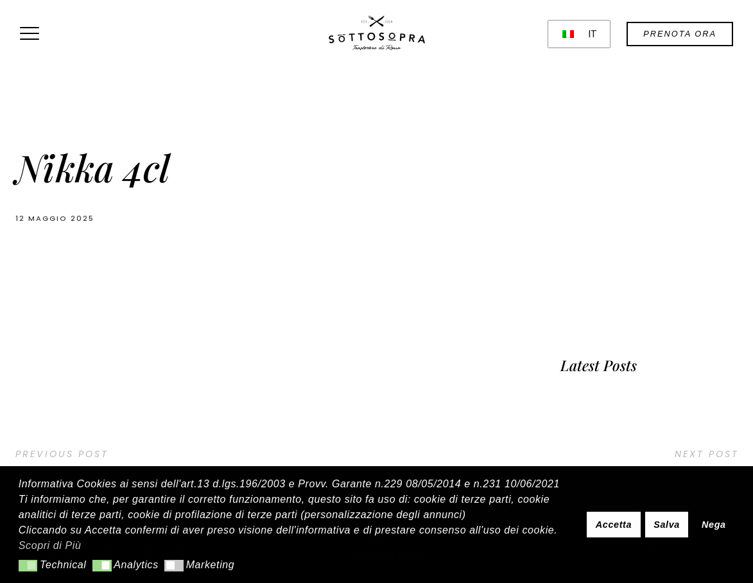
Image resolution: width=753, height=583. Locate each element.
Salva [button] (666, 524)
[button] (28, 565)
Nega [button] (714, 524)
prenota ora (679, 34)
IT (580, 33)
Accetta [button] (614, 524)
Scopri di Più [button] (50, 545)
